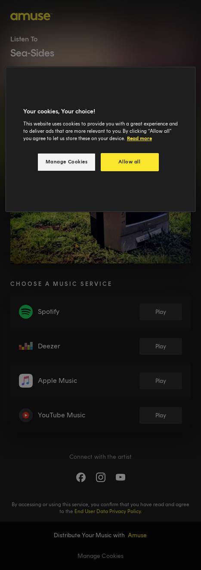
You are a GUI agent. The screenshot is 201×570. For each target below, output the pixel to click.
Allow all (129, 162)
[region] (100, 139)
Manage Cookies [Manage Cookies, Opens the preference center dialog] (67, 162)
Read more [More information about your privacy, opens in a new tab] (139, 138)
